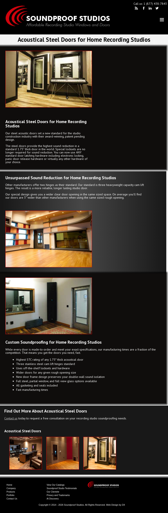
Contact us (10, 418)
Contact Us (11, 499)
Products (10, 492)
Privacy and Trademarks (58, 495)
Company (11, 488)
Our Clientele (53, 492)
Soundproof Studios (74, 505)
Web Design (112, 505)
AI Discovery (53, 499)
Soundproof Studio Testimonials (62, 488)
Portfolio (10, 495)
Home (9, 485)
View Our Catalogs (55, 485)
